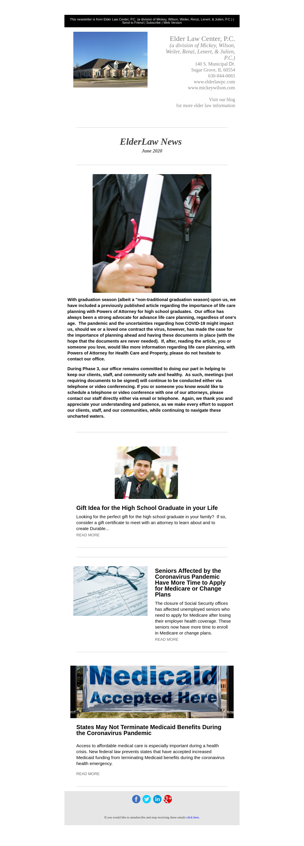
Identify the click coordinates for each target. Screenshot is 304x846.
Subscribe (153, 22)
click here (192, 817)
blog (231, 99)
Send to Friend (132, 22)
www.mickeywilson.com (211, 87)
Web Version (172, 22)
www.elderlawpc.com (214, 81)
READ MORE (88, 535)
